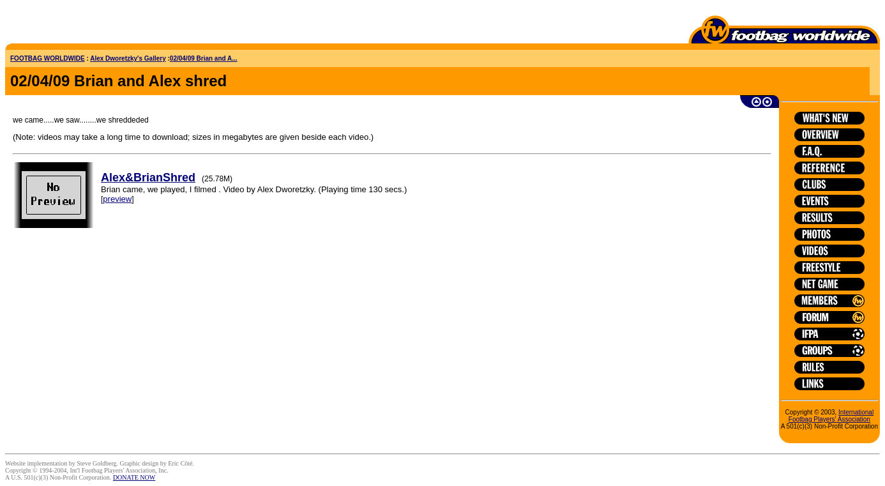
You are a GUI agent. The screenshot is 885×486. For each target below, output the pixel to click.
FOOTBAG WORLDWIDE (47, 58)
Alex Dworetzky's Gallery (128, 58)
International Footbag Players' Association (831, 416)
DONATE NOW (134, 477)
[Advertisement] (80, 24)
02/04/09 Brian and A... (204, 58)
